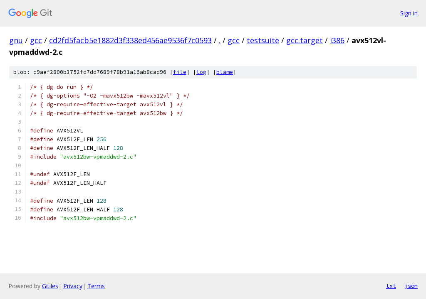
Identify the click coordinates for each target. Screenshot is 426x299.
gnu (16, 40)
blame (224, 72)
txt (391, 285)
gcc (36, 40)
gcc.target (304, 40)
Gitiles (50, 286)
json (411, 285)
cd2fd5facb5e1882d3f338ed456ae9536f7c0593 (130, 40)
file (179, 72)
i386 (337, 40)
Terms (96, 286)
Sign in (409, 13)
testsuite (263, 40)
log (201, 72)
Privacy (72, 286)
